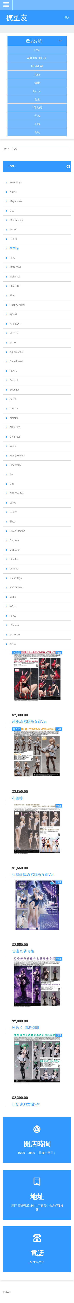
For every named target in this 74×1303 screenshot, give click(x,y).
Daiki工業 (14, 549)
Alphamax (15, 276)
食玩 (37, 132)
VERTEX (13, 333)
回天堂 (13, 512)
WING (12, 502)
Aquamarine (16, 352)
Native (13, 192)
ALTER (13, 342)
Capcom (14, 540)
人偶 (37, 124)
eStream (14, 625)
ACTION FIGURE (37, 58)
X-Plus (13, 606)
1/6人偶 (37, 107)
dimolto (13, 418)
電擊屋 (13, 314)
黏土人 (37, 91)
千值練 (13, 239)
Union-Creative (17, 531)
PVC (37, 49)
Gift (11, 484)
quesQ (13, 399)
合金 (37, 99)
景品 (37, 115)
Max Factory (16, 220)
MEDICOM (15, 267)
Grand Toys (15, 578)
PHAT (12, 257)
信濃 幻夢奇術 (23, 951)
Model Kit (37, 66)
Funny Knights (17, 455)
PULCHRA (14, 427)
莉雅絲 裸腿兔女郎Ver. (29, 721)
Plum (12, 295)
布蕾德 (17, 798)
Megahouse (15, 201)
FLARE (13, 371)
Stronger (14, 389)
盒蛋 (37, 82)
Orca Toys (14, 436)
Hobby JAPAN (17, 305)
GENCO (13, 408)
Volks (12, 597)
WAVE (12, 229)
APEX (12, 644)
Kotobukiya (15, 182)
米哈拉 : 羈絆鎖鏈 (25, 1028)
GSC (11, 210)
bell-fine (13, 568)
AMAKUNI (14, 634)
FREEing (14, 248)
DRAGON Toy (16, 493)
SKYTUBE (14, 286)
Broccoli (14, 380)
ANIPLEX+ (15, 323)
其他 (37, 74)
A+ (11, 474)
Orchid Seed (15, 361)
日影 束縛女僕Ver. (26, 1104)
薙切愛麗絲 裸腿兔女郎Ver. (33, 874)
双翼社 (13, 446)
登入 (67, 17)
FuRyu (12, 615)
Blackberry (15, 465)
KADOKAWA (16, 587)
